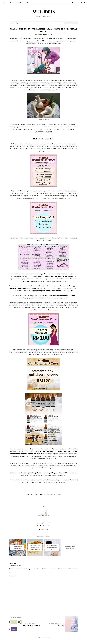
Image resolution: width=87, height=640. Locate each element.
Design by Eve (47, 637)
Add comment (12, 575)
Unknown (12, 563)
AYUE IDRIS (43, 11)
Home (4, 2)
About (11, 2)
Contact (19, 2)
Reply (10, 572)
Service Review (44, 529)
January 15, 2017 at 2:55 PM (15, 565)
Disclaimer (29, 2)
